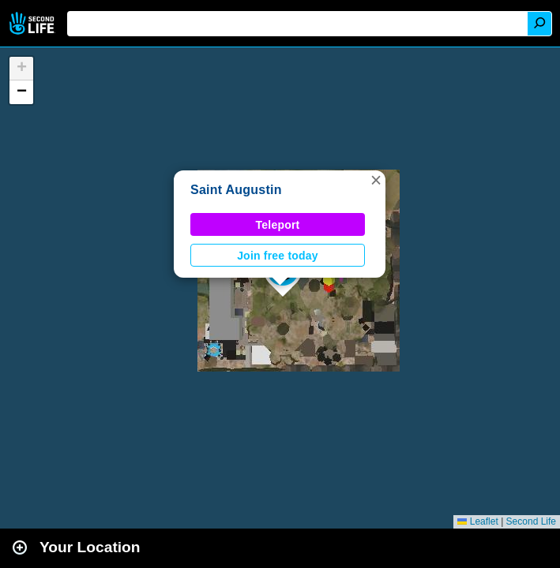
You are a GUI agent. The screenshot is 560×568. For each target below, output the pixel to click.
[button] (375, 179)
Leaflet (477, 521)
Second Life (33, 23)
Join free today (277, 255)
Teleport (278, 225)
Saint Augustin (236, 189)
